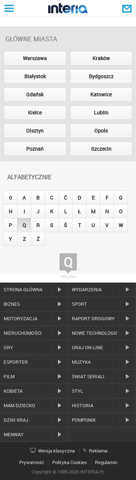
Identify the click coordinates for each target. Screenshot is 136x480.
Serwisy (8, 8)
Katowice (101, 94)
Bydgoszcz (101, 76)
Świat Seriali (88, 376)
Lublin (101, 112)
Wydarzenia (87, 289)
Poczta (127, 8)
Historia (82, 405)
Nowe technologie (95, 333)
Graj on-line (87, 347)
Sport (79, 304)
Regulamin (106, 462)
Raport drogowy (93, 318)
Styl (77, 391)
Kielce (35, 112)
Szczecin (101, 148)
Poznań (35, 148)
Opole (101, 130)
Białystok (35, 76)
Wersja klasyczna (56, 450)
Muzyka (81, 362)
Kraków (101, 58)
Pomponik (84, 420)
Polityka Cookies (69, 462)
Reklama (98, 450)
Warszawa (35, 58)
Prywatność (31, 462)
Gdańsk (35, 94)
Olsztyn (35, 130)
